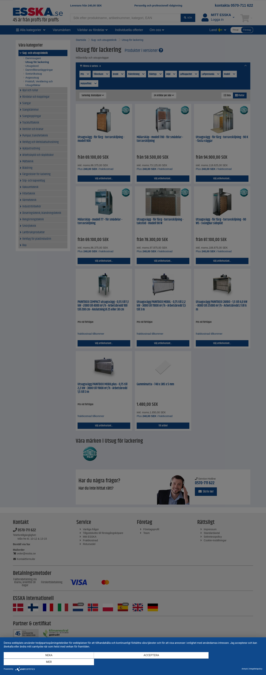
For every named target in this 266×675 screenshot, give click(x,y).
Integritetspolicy (255, 669)
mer (223, 662)
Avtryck (245, 669)
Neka (42, 662)
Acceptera (133, 662)
